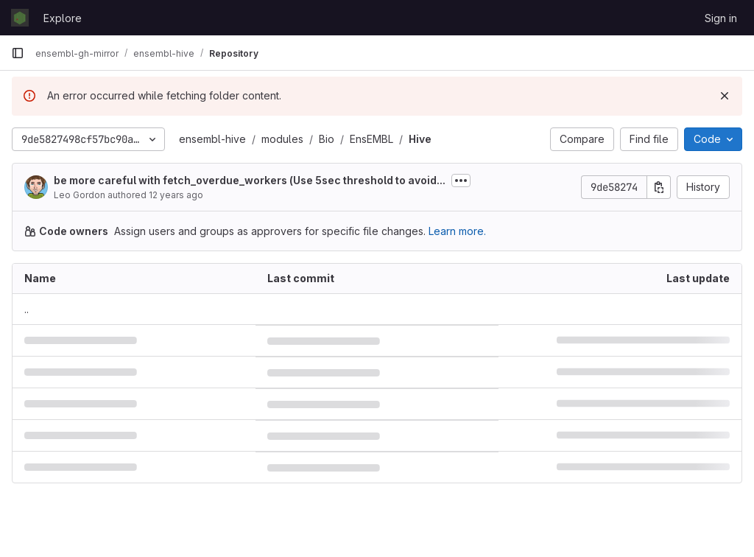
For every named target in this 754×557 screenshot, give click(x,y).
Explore (62, 18)
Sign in (721, 18)
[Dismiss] (724, 96)
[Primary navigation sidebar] (17, 53)
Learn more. (457, 231)
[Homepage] (20, 17)
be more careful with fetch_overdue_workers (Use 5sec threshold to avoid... (249, 180)
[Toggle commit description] (461, 180)
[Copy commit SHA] (659, 187)
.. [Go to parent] (26, 309)
